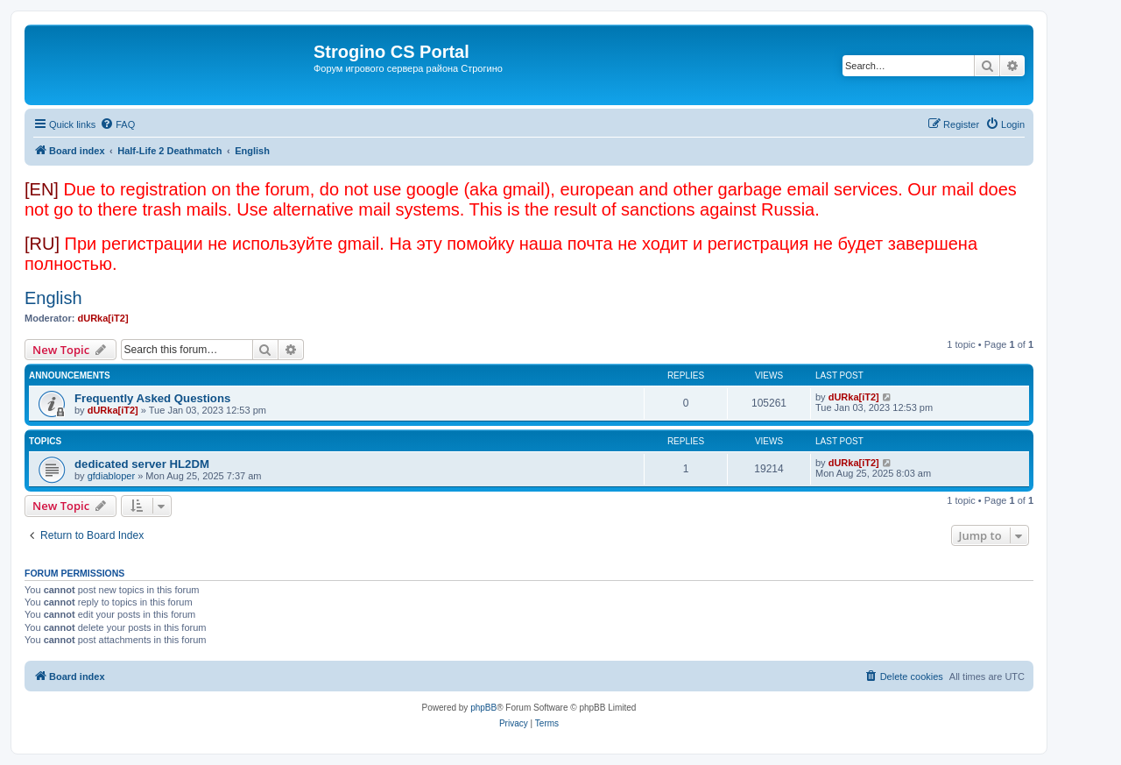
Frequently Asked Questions (152, 398)
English (53, 298)
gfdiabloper (111, 476)
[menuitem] (117, 124)
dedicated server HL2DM (141, 464)
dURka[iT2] (103, 318)
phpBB (483, 707)
